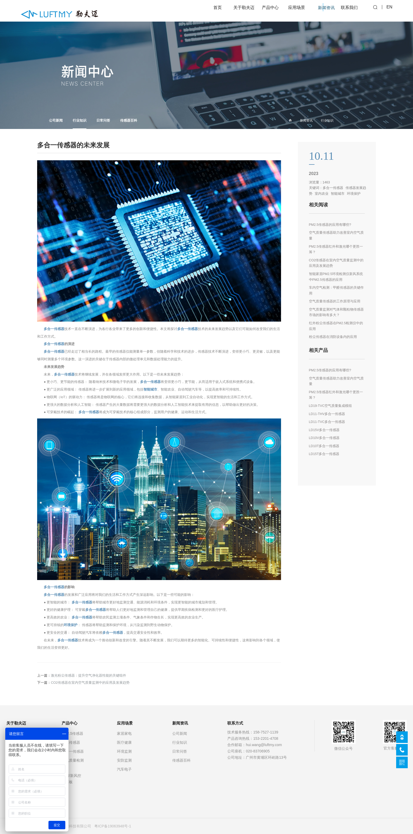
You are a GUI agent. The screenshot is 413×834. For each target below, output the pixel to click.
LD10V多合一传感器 (324, 438)
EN (389, 10)
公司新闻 (56, 120)
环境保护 (70, 625)
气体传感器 (71, 742)
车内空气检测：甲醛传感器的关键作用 (336, 290)
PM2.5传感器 (72, 733)
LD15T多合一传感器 (324, 454)
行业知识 (79, 124)
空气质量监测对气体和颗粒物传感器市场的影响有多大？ (336, 312)
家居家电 (124, 733)
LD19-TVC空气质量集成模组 (330, 406)
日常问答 (103, 120)
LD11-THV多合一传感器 (327, 414)
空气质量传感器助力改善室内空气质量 (336, 235)
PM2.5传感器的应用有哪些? (330, 225)
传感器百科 (128, 120)
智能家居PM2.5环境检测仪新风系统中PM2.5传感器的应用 (336, 277)
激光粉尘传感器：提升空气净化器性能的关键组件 (88, 675)
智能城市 (150, 389)
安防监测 (124, 760)
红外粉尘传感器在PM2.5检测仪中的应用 (336, 326)
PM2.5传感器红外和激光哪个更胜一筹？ (336, 249)
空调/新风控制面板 (71, 778)
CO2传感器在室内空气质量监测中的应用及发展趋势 (90, 683)
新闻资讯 (306, 120)
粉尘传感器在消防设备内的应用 (333, 337)
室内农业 (321, 194)
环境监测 (124, 751)
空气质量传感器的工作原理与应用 (334, 301)
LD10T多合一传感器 (324, 446)
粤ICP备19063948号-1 (112, 826)
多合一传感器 (54, 329)
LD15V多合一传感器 (324, 430)
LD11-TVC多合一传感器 (327, 422)
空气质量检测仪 (73, 763)
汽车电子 (124, 769)
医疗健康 (124, 742)
